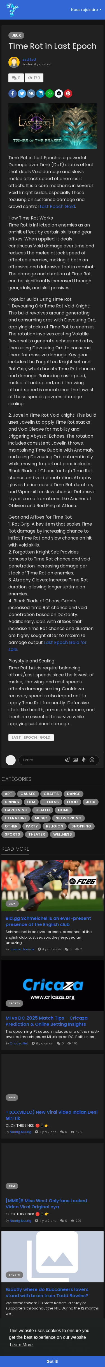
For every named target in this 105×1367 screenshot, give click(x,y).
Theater (36, 834)
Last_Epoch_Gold (31, 737)
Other (11, 826)
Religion (54, 826)
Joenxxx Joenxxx (22, 949)
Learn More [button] (21, 1344)
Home (63, 810)
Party (32, 826)
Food (72, 802)
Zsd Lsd (29, 59)
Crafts (51, 793)
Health (43, 810)
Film (31, 802)
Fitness (51, 802)
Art (8, 793)
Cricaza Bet (19, 1043)
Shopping (81, 826)
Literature (16, 818)
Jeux (16, 35)
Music (41, 818)
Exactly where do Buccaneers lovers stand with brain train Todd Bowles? (47, 1293)
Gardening (16, 810)
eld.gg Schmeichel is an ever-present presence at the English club (48, 921)
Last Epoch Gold (57, 206)
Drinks (12, 802)
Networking (68, 818)
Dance (73, 793)
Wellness (62, 834)
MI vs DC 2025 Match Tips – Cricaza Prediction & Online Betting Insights (47, 1021)
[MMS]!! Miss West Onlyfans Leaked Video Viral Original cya (46, 1204)
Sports (12, 834)
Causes (28, 793)
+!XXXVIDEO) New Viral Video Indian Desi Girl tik (51, 1115)
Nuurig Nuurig (20, 1132)
